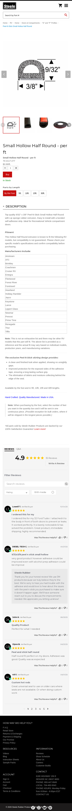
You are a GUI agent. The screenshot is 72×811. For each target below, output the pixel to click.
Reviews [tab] (9, 449)
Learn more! (40, 429)
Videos (6, 753)
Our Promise (8, 740)
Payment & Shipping (12, 737)
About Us (40, 759)
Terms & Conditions (11, 791)
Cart (5, 785)
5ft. (20, 193)
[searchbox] (34, 484)
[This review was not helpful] (65, 537)
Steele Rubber (17, 5)
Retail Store (8, 730)
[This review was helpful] (60, 537)
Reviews (40, 753)
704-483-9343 (50, 785)
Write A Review (56, 463)
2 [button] (31, 709)
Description (16, 206)
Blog (5, 756)
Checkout (7, 788)
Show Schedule (43, 756)
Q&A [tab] (18, 449)
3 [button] (35, 709)
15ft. (35, 193)
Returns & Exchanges (12, 734)
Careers (39, 762)
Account (6, 782)
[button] (24, 708)
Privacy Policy (9, 743)
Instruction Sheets (11, 759)
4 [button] (40, 709)
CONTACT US (42, 794)
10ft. (27, 193)
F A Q (5, 727)
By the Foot (9, 193)
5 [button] (43, 709)
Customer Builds (43, 765)
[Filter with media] (43, 492)
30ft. (43, 193)
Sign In (6, 779)
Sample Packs (9, 762)
